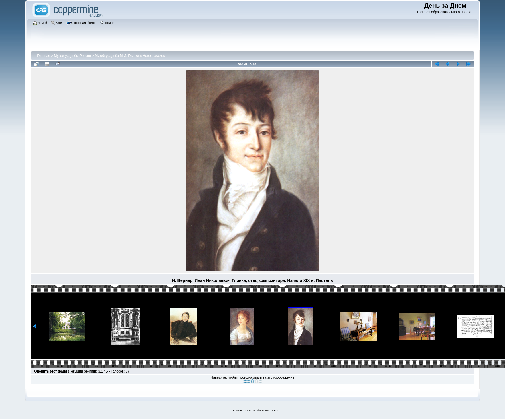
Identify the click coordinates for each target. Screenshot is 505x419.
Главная (43, 56)
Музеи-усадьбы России (72, 56)
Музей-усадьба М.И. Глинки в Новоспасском (130, 56)
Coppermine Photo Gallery (262, 410)
